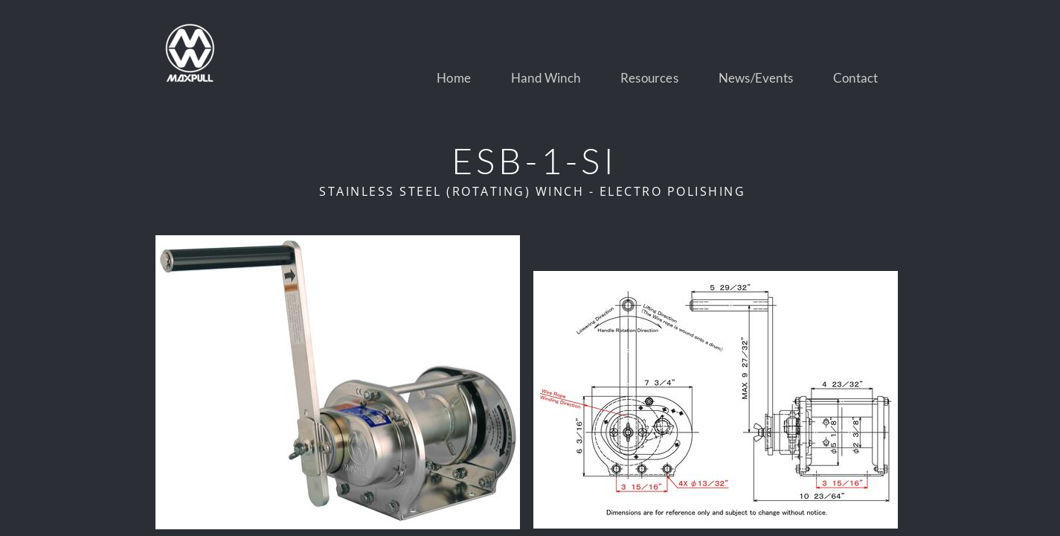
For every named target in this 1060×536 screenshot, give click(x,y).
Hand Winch (545, 78)
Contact (855, 78)
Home (454, 78)
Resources (649, 78)
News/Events (756, 78)
